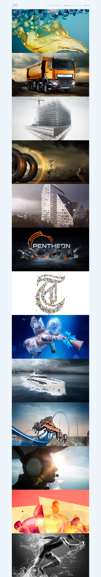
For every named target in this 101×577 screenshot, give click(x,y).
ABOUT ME (75, 5)
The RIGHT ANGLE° (57, 5)
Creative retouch (67, 5)
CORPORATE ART (49, 5)
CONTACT (80, 5)
